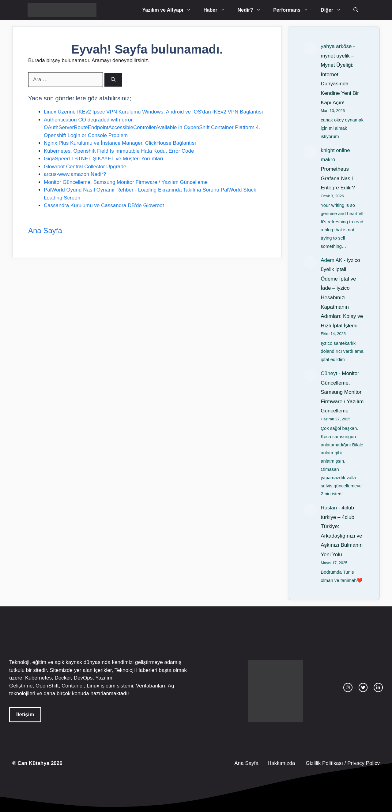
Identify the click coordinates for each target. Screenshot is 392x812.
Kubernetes (38, 678)
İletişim (25, 714)
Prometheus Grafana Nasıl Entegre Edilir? (338, 178)
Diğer (334, 10)
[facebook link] (378, 687)
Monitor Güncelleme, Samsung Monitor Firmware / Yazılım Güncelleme (126, 182)
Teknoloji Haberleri (136, 670)
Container (73, 686)
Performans (294, 10)
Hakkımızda (281, 763)
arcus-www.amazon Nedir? (75, 174)
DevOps (83, 678)
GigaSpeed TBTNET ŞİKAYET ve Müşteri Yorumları (103, 159)
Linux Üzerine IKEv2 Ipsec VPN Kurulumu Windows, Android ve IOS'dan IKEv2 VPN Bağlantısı (153, 112)
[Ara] (113, 80)
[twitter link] (363, 687)
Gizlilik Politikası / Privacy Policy (342, 763)
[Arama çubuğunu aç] (355, 10)
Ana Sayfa (45, 230)
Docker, (63, 678)
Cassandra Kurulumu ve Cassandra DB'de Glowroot (104, 205)
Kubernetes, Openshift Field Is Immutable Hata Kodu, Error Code (119, 151)
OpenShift (47, 686)
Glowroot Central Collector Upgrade (85, 166)
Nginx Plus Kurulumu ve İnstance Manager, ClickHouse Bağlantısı (120, 143)
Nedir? (252, 10)
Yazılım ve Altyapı (169, 10)
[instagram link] (347, 687)
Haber (217, 10)
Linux (93, 686)
